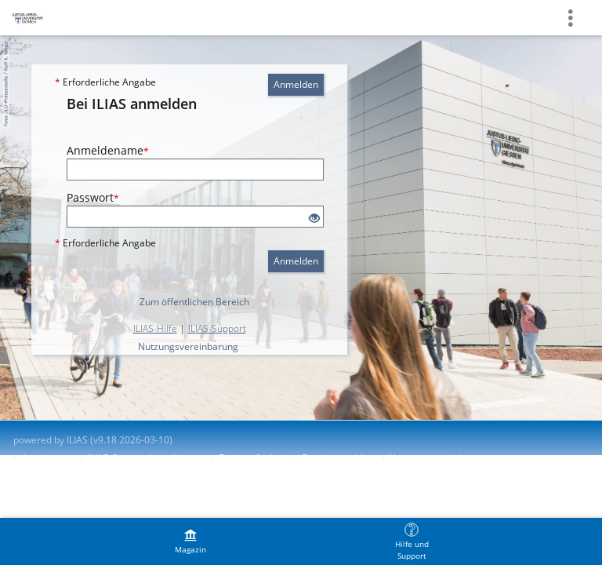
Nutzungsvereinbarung (188, 346)
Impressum (48, 458)
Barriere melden (338, 458)
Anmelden (296, 84)
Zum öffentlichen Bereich (194, 301)
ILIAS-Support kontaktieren (146, 458)
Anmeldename (108, 150)
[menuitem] (190, 541)
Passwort (93, 197)
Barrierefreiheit (253, 458)
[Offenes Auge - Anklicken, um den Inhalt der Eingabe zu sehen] (314, 218)
